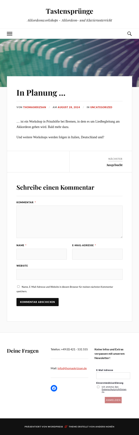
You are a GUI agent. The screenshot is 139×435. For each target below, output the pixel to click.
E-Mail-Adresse (84, 245)
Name (21, 245)
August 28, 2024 (69, 107)
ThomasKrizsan (34, 107)
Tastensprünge (69, 11)
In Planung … (41, 92)
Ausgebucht (114, 165)
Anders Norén (104, 426)
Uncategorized (101, 107)
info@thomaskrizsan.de (72, 368)
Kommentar (26, 202)
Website (22, 265)
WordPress (55, 426)
